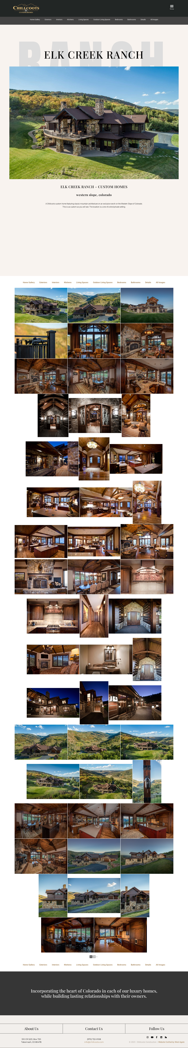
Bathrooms (131, 19)
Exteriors (48, 19)
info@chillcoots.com (94, 1042)
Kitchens (70, 19)
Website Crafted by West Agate (171, 1042)
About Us (31, 1028)
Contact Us (94, 1028)
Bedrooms (119, 19)
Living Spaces (83, 19)
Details (143, 19)
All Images (154, 19)
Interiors (59, 19)
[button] (172, 7)
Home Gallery (35, 19)
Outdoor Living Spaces (101, 19)
